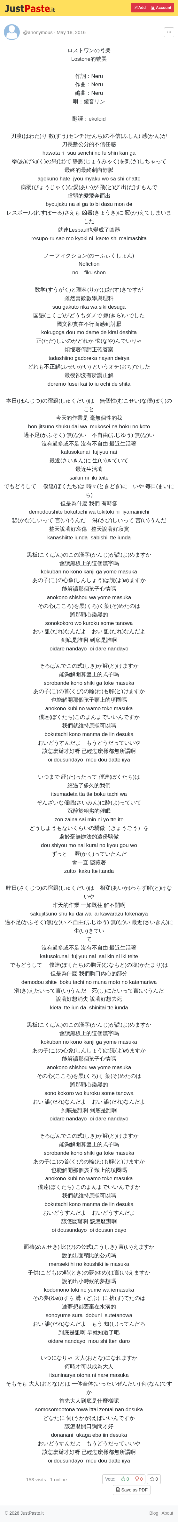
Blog (153, 1513)
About (167, 1513)
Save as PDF (132, 1489)
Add (140, 7)
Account (161, 7)
